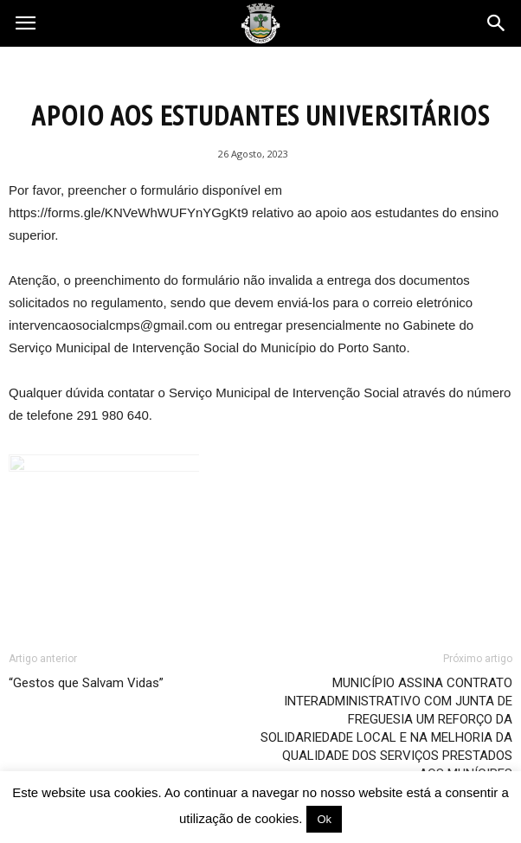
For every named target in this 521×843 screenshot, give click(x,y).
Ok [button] (324, 819)
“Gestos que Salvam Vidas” (86, 683)
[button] (497, 23)
